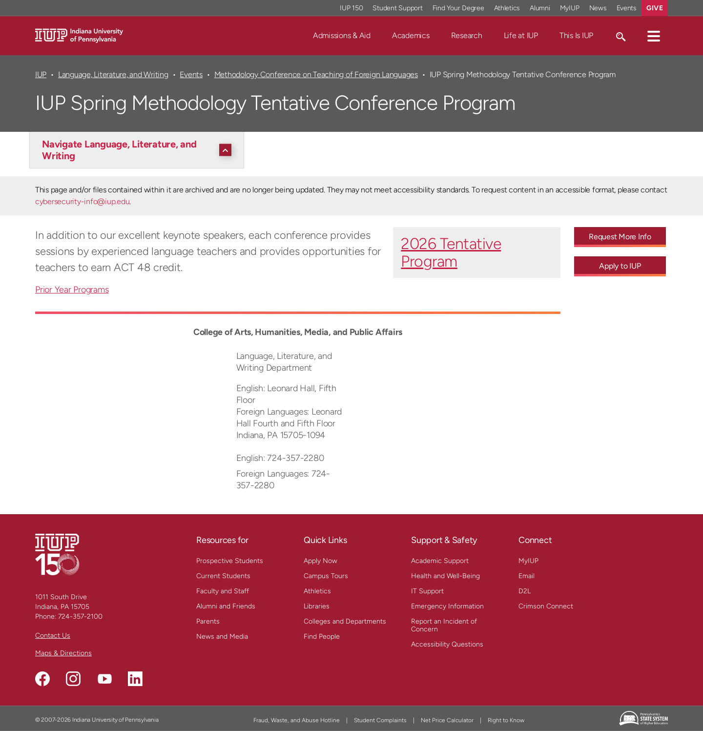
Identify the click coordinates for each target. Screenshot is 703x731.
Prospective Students (229, 561)
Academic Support (440, 561)
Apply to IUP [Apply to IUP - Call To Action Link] (620, 266)
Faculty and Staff (222, 591)
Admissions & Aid (342, 35)
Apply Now (320, 561)
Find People (322, 636)
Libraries (317, 606)
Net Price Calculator (447, 720)
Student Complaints (380, 720)
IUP (40, 74)
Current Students (223, 576)
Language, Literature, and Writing (113, 74)
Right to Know (506, 720)
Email (526, 576)
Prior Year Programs (71, 289)
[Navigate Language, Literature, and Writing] (139, 150)
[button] (653, 36)
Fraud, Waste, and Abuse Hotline (296, 720)
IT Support (427, 591)
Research (466, 35)
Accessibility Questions (447, 644)
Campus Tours (326, 576)
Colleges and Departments (345, 621)
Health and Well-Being (445, 576)
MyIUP (528, 561)
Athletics (317, 591)
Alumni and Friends (225, 606)
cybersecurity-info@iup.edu (82, 201)
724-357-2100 (80, 616)
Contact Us (52, 635)
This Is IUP (576, 35)
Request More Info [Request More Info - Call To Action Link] (620, 236)
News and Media (222, 636)
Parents (208, 621)
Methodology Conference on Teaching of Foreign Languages (316, 74)
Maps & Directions (63, 653)
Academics (411, 35)
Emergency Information (447, 606)
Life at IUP (521, 35)
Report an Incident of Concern (444, 625)
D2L (524, 591)
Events (191, 74)
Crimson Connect (545, 606)
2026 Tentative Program (451, 252)
